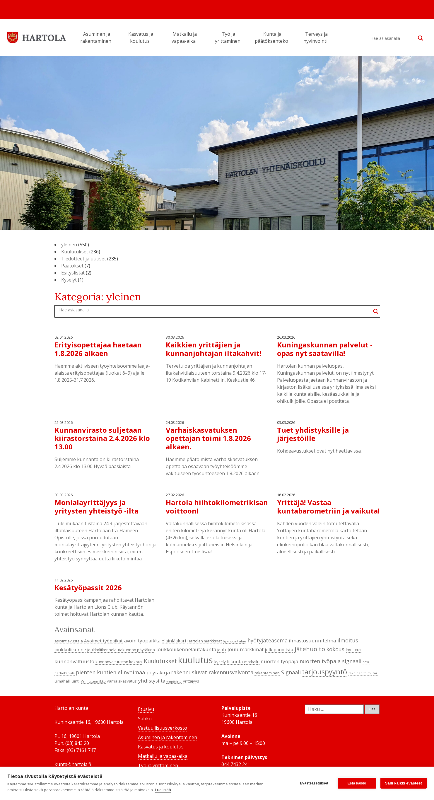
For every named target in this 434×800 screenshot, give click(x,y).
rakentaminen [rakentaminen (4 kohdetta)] (267, 673)
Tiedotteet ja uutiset (83, 258)
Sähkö (145, 718)
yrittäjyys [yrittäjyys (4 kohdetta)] (191, 681)
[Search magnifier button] (420, 38)
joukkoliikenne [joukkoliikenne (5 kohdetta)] (70, 649)
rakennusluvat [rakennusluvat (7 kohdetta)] (189, 672)
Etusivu (146, 709)
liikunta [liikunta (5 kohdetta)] (235, 661)
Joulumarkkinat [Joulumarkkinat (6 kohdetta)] (246, 649)
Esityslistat (73, 272)
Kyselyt (69, 280)
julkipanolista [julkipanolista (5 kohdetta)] (279, 649)
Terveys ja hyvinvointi (316, 37)
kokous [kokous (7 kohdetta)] (335, 649)
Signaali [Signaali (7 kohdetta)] (291, 672)
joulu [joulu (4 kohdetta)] (221, 649)
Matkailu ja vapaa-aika (184, 37)
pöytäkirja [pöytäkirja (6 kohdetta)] (158, 672)
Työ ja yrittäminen (228, 37)
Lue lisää (163, 789)
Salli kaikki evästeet (403, 783)
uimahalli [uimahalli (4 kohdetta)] (62, 681)
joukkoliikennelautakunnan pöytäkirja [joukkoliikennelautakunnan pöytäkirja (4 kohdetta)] (121, 649)
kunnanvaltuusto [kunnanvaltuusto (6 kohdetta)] (74, 661)
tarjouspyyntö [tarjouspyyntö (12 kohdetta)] (324, 671)
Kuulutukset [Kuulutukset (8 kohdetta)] (160, 661)
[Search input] (392, 38)
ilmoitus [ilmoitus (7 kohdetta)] (347, 640)
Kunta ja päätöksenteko (272, 37)
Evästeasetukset (314, 783)
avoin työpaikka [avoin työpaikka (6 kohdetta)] (142, 640)
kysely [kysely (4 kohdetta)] (220, 661)
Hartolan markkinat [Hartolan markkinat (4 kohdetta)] (204, 641)
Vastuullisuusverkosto (162, 728)
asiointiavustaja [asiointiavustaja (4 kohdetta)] (68, 641)
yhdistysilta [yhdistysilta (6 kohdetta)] (151, 680)
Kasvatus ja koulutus (140, 37)
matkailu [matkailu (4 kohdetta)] (251, 661)
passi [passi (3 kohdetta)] (366, 662)
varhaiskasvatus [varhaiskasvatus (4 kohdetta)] (122, 681)
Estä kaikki (357, 783)
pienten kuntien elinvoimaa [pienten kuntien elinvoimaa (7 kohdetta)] (110, 672)
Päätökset (72, 265)
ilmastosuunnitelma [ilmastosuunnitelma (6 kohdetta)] (312, 640)
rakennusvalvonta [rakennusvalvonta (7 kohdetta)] (231, 672)
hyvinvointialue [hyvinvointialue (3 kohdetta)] (234, 641)
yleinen (69, 244)
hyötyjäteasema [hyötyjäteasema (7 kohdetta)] (267, 640)
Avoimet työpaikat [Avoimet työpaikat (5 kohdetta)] (103, 641)
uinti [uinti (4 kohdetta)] (75, 681)
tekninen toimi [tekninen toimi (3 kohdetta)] (360, 673)
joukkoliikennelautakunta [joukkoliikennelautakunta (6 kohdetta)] (186, 649)
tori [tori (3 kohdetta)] (375, 673)
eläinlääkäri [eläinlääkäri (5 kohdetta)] (174, 641)
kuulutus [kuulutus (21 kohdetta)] (195, 660)
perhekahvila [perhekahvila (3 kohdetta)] (64, 673)
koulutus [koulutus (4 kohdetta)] (353, 649)
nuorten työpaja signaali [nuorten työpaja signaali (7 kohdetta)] (330, 661)
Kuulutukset (74, 251)
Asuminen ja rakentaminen (96, 37)
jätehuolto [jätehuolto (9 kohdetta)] (310, 649)
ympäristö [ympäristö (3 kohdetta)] (174, 681)
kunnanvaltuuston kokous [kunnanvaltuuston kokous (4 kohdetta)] (118, 661)
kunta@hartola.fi (72, 764)
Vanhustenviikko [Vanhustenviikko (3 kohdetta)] (93, 681)
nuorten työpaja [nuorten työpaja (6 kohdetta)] (279, 661)
